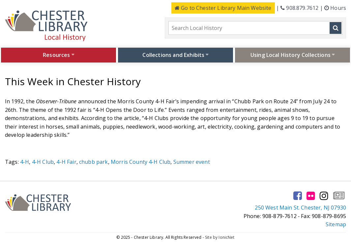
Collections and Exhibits (173, 55)
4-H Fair (66, 161)
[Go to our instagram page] (324, 196)
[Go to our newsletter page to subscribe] (338, 196)
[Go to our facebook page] (297, 196)
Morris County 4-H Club (141, 161)
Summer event (191, 161)
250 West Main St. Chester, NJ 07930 (300, 207)
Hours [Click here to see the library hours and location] (338, 8)
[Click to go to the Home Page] (46, 26)
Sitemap (336, 224)
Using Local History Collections (290, 55)
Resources (56, 55)
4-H (24, 161)
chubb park (93, 161)
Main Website (223, 8)
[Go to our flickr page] (311, 196)
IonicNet (226, 237)
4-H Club (43, 161)
